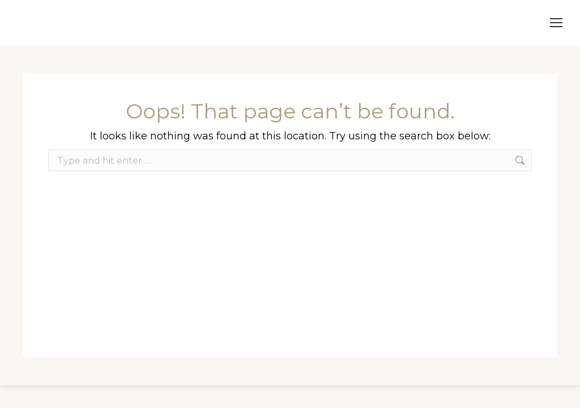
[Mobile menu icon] (556, 22)
